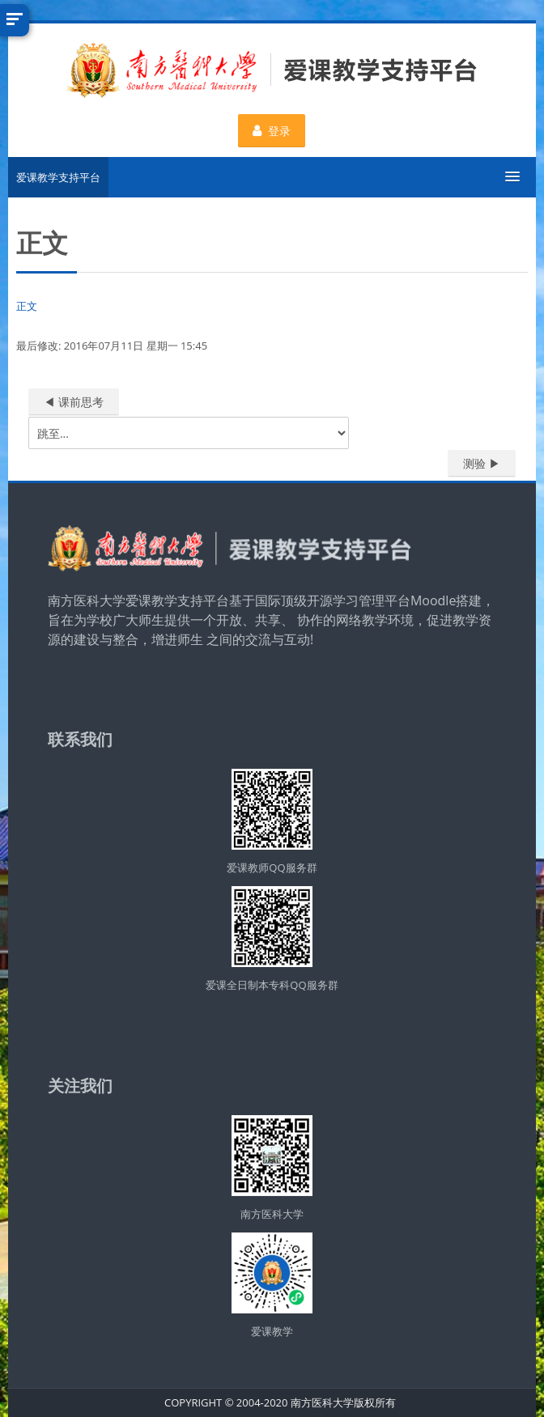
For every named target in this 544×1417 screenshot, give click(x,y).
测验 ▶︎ (481, 463)
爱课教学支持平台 (58, 177)
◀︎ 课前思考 (74, 401)
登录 (272, 130)
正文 (26, 306)
